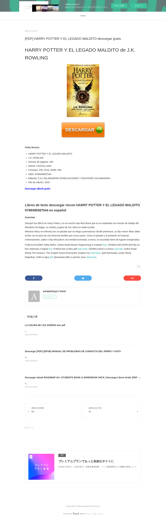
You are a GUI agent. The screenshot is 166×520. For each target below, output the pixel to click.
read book (82, 249)
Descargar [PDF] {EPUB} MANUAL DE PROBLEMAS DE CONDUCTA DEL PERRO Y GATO (73, 351)
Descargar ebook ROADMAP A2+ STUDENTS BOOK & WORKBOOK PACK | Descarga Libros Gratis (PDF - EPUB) (85, 378)
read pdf (118, 249)
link (50, 249)
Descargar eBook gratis (37, 188)
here (104, 245)
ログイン (139, 6)
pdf (51, 257)
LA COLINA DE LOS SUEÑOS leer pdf (45, 325)
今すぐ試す (119, 5)
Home (83, 16)
